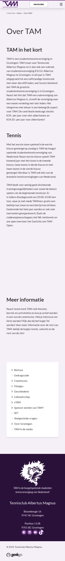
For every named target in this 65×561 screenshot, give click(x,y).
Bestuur (18, 370)
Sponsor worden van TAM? (29, 407)
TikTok (41, 532)
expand (12, 370)
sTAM (17, 402)
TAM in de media (23, 429)
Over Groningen (23, 423)
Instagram (29, 532)
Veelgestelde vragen (25, 418)
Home (19, 13)
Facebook (24, 532)
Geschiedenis (21, 391)
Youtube (35, 532)
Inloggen (39, 4)
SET (16, 413)
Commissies (21, 380)
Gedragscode (21, 375)
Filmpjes (18, 386)
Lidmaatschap (22, 396)
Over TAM (28, 13)
